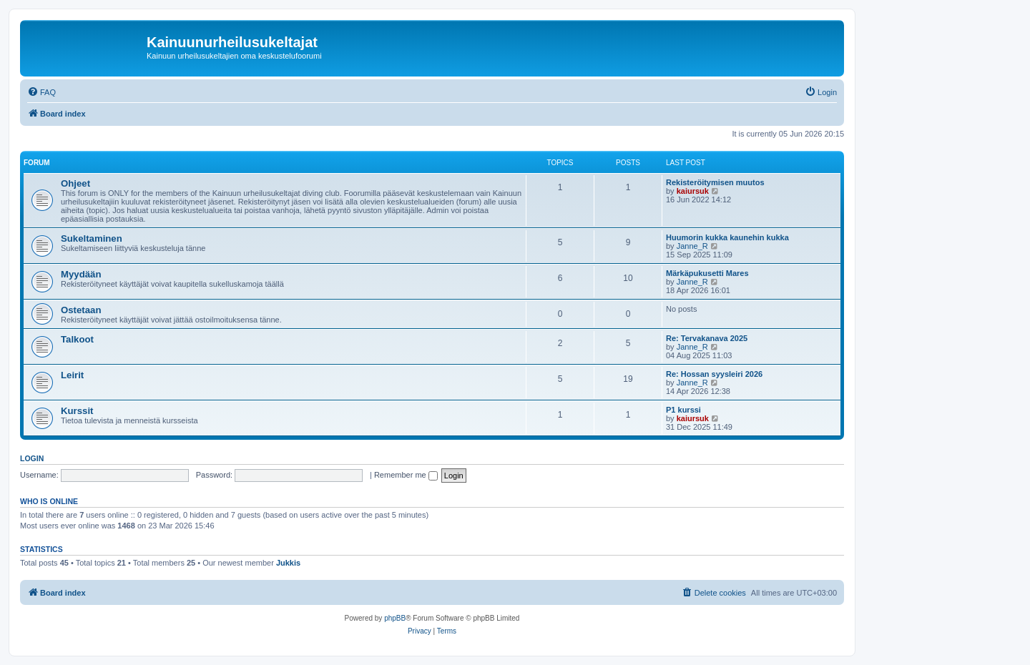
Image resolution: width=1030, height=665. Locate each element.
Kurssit (77, 410)
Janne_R (692, 246)
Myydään (81, 274)
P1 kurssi (683, 409)
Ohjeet (75, 183)
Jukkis (288, 562)
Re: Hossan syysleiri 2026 (714, 374)
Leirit (72, 375)
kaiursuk (693, 191)
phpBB (395, 618)
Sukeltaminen (91, 238)
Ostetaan (81, 310)
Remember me (406, 475)
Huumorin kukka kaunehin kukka (727, 237)
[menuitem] (41, 92)
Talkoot (77, 339)
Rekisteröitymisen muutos (715, 182)
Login (32, 458)
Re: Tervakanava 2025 (706, 338)
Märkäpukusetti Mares (707, 273)
